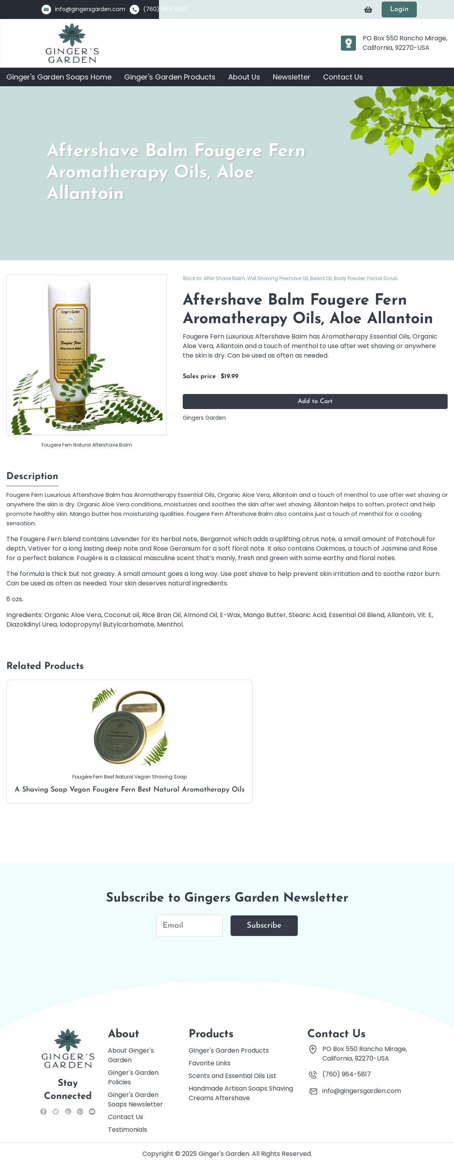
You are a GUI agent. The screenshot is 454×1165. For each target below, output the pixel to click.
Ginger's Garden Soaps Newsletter (135, 1099)
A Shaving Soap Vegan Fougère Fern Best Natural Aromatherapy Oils (129, 741)
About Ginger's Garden (131, 1055)
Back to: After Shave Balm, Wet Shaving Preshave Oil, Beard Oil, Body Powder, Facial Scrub (290, 278)
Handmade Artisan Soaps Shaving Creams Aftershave (241, 1093)
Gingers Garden (204, 418)
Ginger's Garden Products (170, 77)
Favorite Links (210, 1063)
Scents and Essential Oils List (232, 1075)
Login (399, 9)
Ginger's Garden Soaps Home (59, 77)
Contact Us (343, 77)
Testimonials (127, 1129)
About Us (244, 77)
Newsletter (291, 77)
